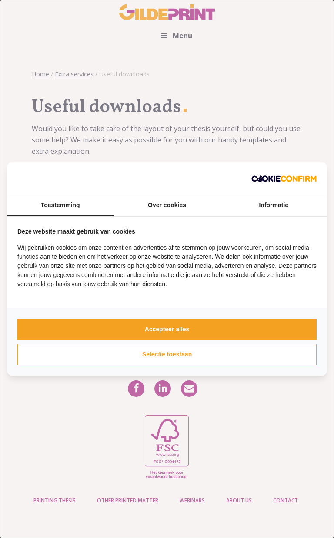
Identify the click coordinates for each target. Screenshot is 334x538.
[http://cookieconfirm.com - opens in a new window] (284, 178)
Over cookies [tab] (167, 204)
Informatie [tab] (273, 204)
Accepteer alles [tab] (167, 329)
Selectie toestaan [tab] (167, 354)
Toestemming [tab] (60, 204)
